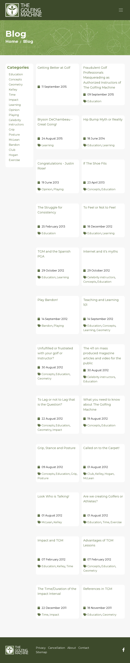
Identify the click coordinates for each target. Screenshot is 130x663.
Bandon (47, 325)
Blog (28, 41)
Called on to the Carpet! (101, 448)
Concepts (93, 189)
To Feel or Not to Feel (99, 207)
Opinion (47, 189)
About (71, 647)
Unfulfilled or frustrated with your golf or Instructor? (55, 353)
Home (11, 41)
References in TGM (97, 589)
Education (94, 101)
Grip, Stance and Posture (56, 448)
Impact (57, 429)
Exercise (116, 522)
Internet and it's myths (100, 251)
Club (90, 473)
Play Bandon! (48, 300)
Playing (58, 189)
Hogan (109, 473)
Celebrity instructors (101, 277)
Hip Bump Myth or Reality (103, 119)
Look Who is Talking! (53, 496)
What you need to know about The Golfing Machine (101, 404)
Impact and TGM (50, 540)
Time (106, 522)
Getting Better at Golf (54, 68)
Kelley (99, 473)
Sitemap (41, 652)
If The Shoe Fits (95, 163)
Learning (48, 145)
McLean (88, 478)
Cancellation (56, 647)
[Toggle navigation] (121, 10)
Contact (83, 647)
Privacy (41, 647)
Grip (74, 473)
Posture (43, 478)
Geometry (103, 330)
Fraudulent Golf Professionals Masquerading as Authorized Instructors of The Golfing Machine (102, 77)
